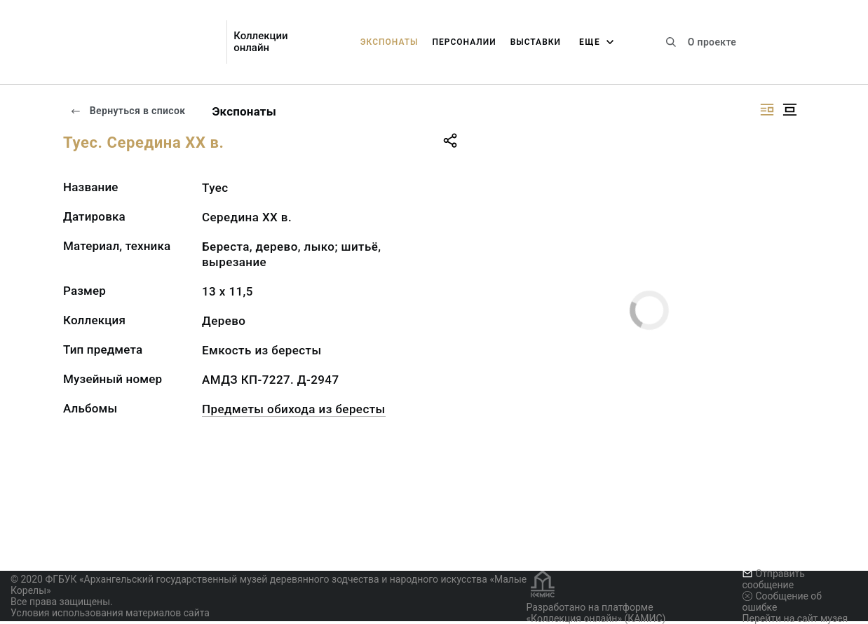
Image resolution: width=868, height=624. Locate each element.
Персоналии (464, 42)
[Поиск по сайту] (671, 42)
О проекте (712, 42)
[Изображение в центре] (789, 110)
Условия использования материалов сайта (110, 612)
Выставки (535, 42)
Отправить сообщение (773, 579)
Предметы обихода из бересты (294, 409)
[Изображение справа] (767, 110)
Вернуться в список (127, 110)
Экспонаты (389, 42)
